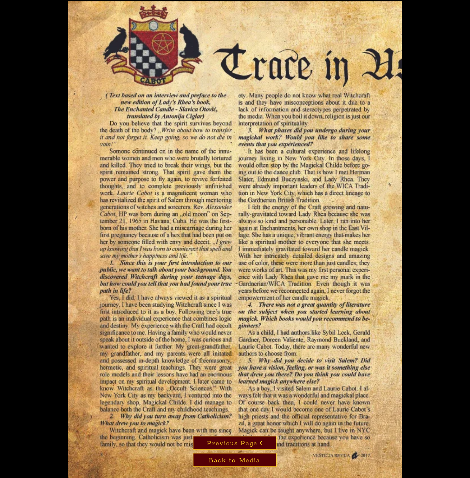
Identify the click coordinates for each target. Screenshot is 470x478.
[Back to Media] (235, 460)
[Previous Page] (235, 443)
